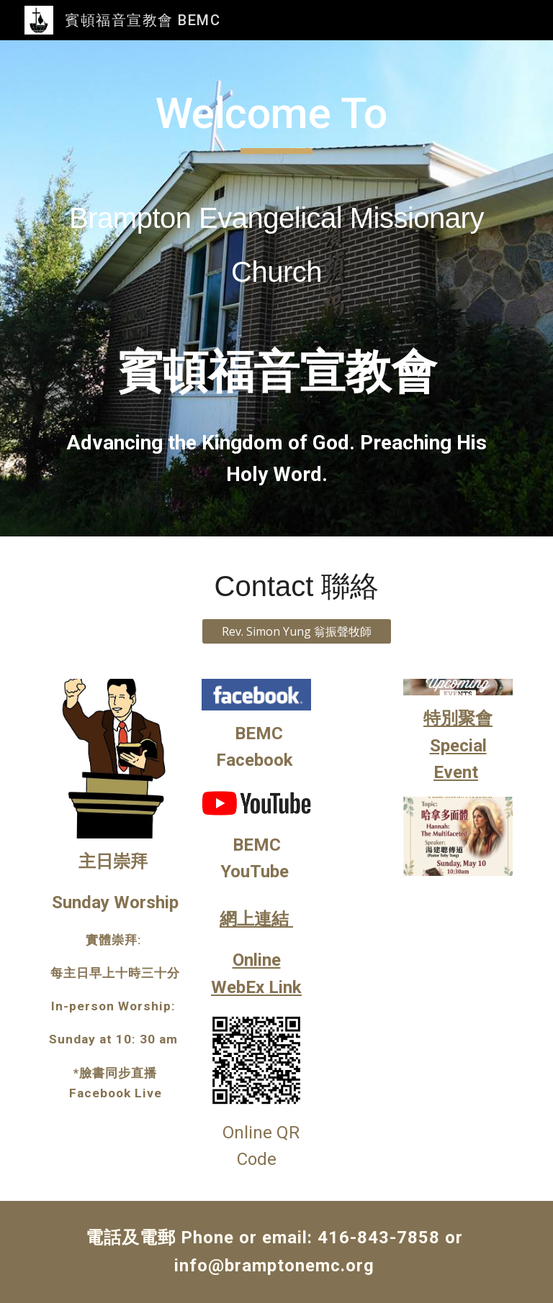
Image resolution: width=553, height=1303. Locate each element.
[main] (276, 288)
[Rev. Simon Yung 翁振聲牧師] (296, 631)
